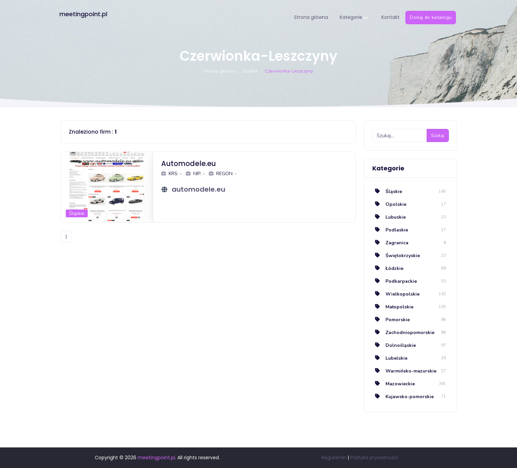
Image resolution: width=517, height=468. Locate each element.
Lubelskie (389, 358)
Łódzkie (387, 268)
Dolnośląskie (394, 345)
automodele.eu (198, 189)
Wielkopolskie (396, 294)
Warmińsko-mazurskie (404, 371)
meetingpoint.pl (84, 14)
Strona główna (312, 17)
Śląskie (250, 71)
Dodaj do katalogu (431, 17)
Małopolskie (392, 307)
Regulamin (333, 457)
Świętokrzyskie (396, 255)
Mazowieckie (393, 384)
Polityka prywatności (374, 457)
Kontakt (391, 17)
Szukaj (437, 136)
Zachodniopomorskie (403, 332)
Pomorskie (391, 319)
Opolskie (389, 204)
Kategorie (354, 18)
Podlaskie (390, 230)
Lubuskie (389, 217)
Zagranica (390, 243)
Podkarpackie (394, 281)
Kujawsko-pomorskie (403, 396)
